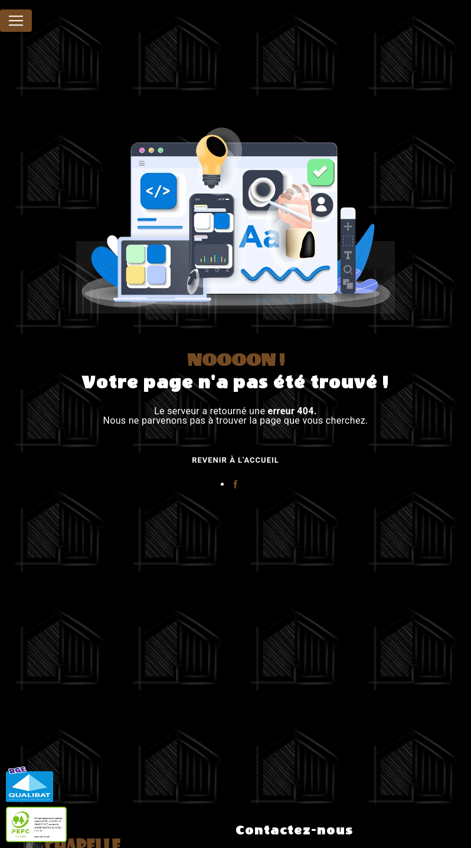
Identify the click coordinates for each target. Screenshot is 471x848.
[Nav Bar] (16, 20)
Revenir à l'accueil (235, 460)
